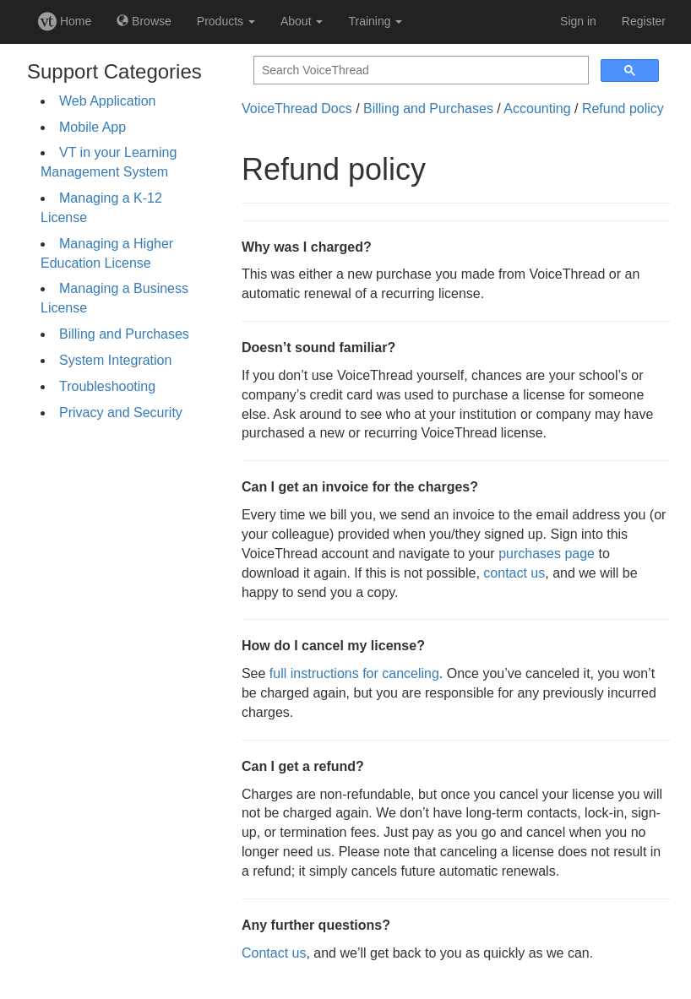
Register (644, 21)
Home (64, 21)
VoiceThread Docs (297, 108)
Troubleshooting (107, 386)
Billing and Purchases (124, 334)
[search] (419, 70)
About (301, 21)
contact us (514, 573)
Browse (144, 21)
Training (375, 21)
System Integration (115, 360)
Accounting (536, 108)
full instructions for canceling (354, 673)
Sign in (578, 21)
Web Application (107, 101)
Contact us (274, 953)
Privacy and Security (120, 412)
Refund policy (623, 108)
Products (226, 21)
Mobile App (92, 127)
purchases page (546, 553)
